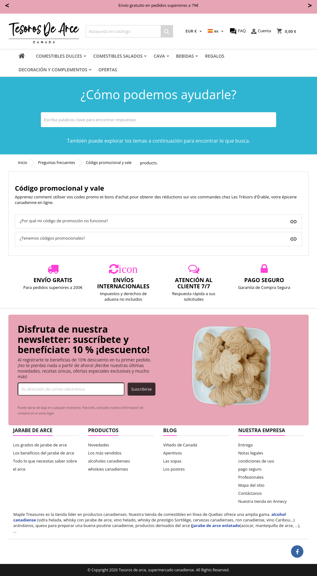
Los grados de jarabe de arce (40, 445)
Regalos (214, 56)
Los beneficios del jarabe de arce (43, 453)
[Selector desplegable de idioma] (216, 31)
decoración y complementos (53, 70)
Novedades (98, 445)
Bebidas (185, 56)
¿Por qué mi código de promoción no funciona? (64, 221)
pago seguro (250, 469)
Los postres (174, 469)
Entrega (245, 445)
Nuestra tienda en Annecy (262, 501)
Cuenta (260, 31)
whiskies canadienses (108, 469)
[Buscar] (129, 31)
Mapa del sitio (251, 485)
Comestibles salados (117, 56)
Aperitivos (172, 453)
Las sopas (172, 461)
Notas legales (250, 453)
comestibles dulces (59, 56)
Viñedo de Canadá (180, 445)
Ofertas (107, 70)
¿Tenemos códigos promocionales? (52, 238)
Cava (159, 56)
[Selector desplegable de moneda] (194, 31)
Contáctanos (250, 493)
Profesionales (251, 477)
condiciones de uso (256, 461)
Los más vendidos (105, 453)
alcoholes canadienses (109, 461)
